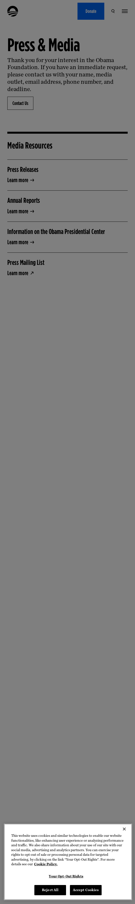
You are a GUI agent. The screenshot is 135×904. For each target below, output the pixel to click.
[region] (68, 862)
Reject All (50, 890)
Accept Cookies (86, 890)
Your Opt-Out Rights (66, 876)
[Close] (124, 829)
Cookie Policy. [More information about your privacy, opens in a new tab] (46, 864)
